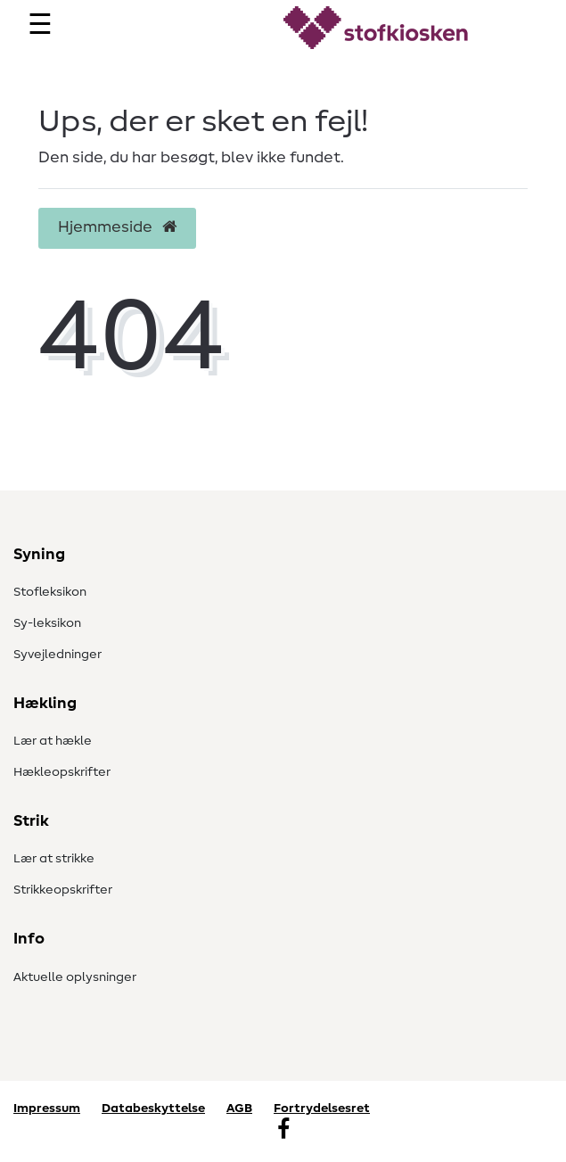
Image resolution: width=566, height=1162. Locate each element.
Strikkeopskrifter (62, 890)
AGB (239, 1108)
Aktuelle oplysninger (74, 977)
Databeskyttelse (153, 1108)
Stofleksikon (49, 592)
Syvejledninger (57, 654)
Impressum (46, 1108)
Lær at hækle (52, 741)
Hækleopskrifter (62, 772)
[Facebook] (283, 1130)
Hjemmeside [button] (117, 227)
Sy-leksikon (47, 623)
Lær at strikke (53, 859)
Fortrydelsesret (322, 1108)
